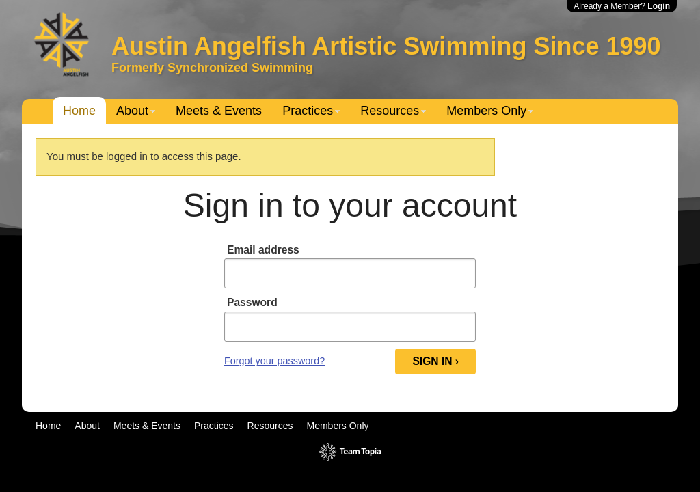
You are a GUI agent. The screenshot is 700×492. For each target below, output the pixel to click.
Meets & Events (219, 111)
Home (79, 111)
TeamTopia (350, 452)
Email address (263, 250)
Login (658, 6)
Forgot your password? (274, 360)
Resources (389, 111)
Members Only (486, 111)
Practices (307, 111)
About (132, 111)
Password (252, 302)
